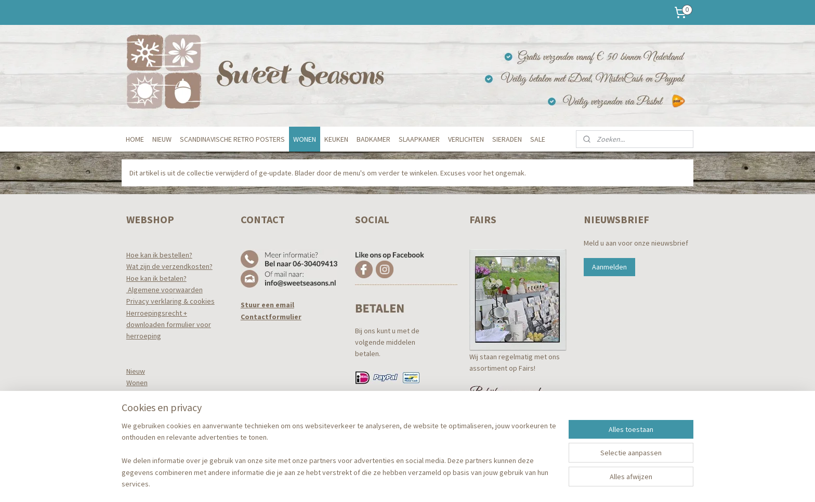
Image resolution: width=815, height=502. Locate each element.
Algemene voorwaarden (164, 289)
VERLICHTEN (466, 139)
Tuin (132, 440)
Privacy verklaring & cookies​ (170, 301)
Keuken (138, 394)
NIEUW (162, 139)
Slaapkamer (144, 417)
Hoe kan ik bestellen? (159, 255)
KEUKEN (336, 139)
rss (394, 482)
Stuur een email (267, 304)
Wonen (137, 382)
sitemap (376, 482)
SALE (537, 139)
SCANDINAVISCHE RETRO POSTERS (232, 139)
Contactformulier (271, 316)
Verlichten (141, 429)
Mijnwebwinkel (500, 482)
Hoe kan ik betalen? (156, 278)
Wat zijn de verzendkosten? (169, 266)
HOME (135, 139)
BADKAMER (373, 139)
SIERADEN (507, 139)
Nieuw (135, 371)
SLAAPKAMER (419, 139)
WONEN (304, 139)
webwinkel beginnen (425, 482)
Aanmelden (609, 267)
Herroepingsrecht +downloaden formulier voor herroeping (168, 324)
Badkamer (142, 406)
